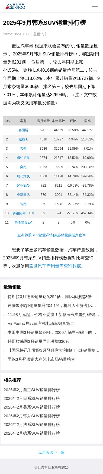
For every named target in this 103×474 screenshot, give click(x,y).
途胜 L (23, 139)
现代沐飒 (23, 176)
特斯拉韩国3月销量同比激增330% (38, 341)
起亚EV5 (23, 185)
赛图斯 (23, 130)
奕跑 (23, 167)
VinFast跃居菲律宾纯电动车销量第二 (41, 323)
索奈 (23, 148)
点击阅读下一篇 (51, 452)
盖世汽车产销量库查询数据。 (57, 266)
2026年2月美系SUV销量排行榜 (32, 407)
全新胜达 (23, 195)
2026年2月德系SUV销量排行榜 (32, 433)
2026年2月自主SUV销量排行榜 (32, 389)
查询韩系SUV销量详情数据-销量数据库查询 (51, 235)
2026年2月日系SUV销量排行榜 (32, 398)
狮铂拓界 (23, 158)
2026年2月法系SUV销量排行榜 (32, 424)
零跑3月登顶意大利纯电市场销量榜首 (41, 359)
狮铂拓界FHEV (23, 213)
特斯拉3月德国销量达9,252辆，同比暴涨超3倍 (49, 296)
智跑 (23, 204)
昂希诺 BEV (23, 222)
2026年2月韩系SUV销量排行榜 (32, 415)
